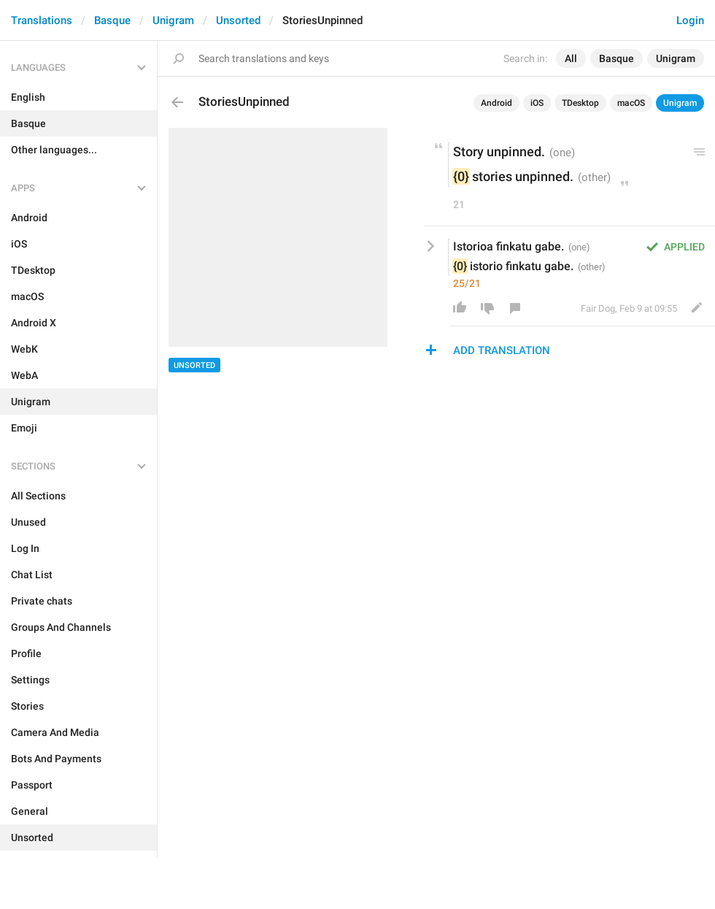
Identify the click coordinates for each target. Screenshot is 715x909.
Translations (41, 20)
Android (496, 103)
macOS (631, 103)
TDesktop (580, 103)
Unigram (173, 20)
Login (690, 20)
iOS (537, 103)
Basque (112, 20)
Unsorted (238, 20)
